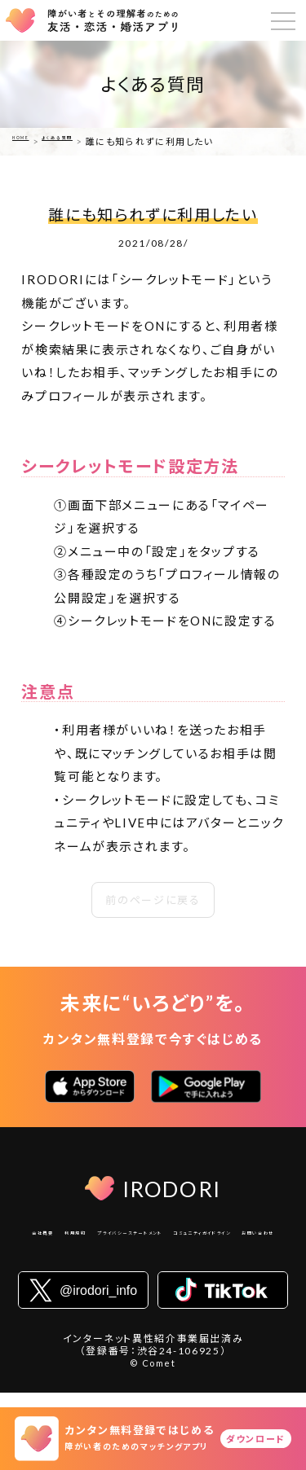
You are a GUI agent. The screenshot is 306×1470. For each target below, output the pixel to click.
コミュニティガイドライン (114, 1256)
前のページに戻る (152, 899)
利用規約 (110, 1236)
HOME (28, 141)
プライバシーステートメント (208, 1236)
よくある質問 (86, 141)
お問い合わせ (217, 1256)
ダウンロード (256, 1438)
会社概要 (55, 1236)
